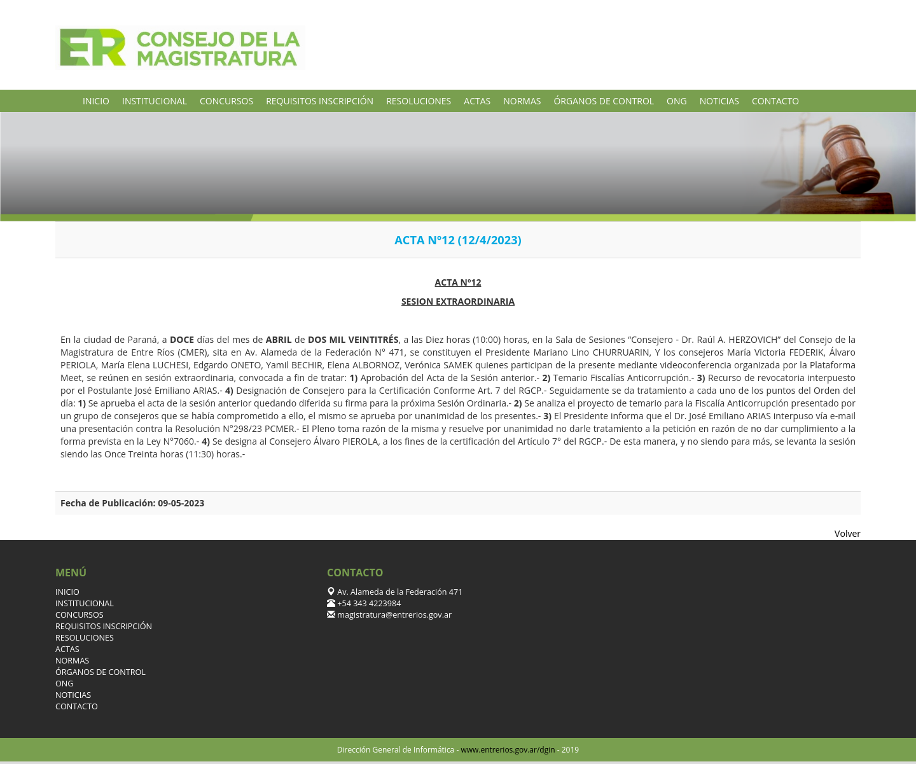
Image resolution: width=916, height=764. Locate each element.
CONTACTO (775, 101)
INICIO (96, 101)
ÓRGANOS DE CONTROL (603, 101)
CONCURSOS (226, 101)
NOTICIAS (719, 101)
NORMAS (522, 101)
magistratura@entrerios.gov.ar (393, 614)
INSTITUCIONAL (154, 101)
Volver (848, 533)
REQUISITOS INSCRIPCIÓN (319, 101)
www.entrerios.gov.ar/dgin (508, 749)
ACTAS (477, 101)
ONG (677, 101)
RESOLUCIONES (418, 101)
